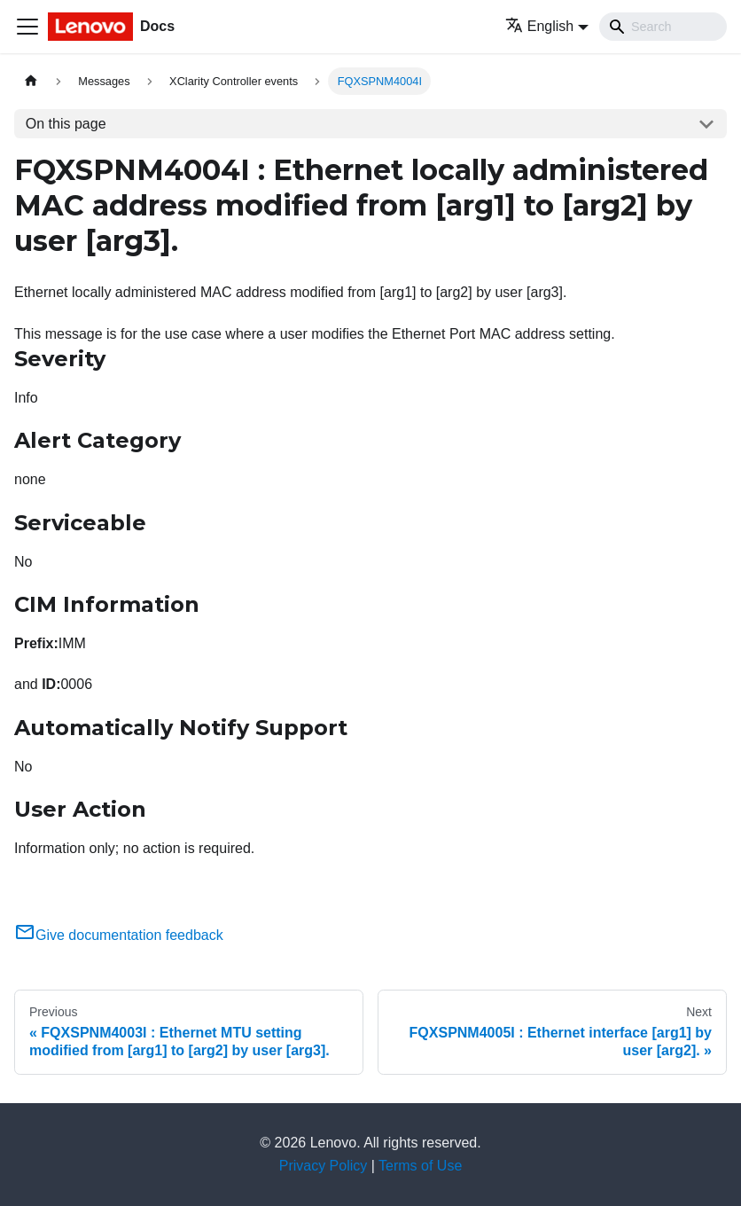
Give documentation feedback (118, 935)
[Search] (663, 26)
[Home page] (31, 81)
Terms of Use (420, 1165)
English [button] (539, 26)
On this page (66, 123)
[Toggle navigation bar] (27, 26)
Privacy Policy (323, 1165)
